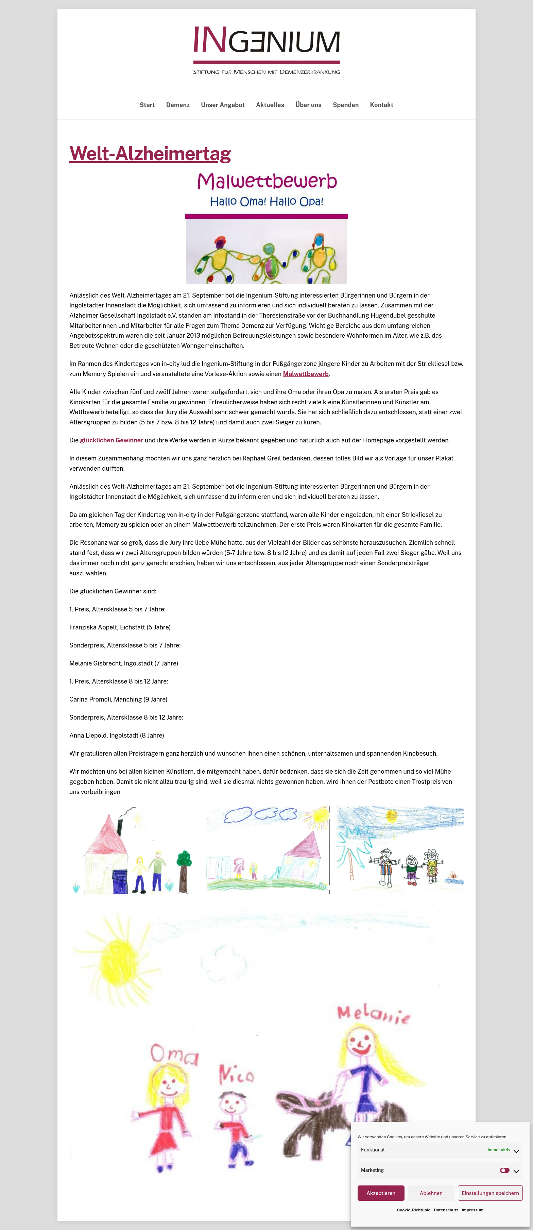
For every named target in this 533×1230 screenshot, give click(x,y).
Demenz (178, 104)
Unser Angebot (223, 104)
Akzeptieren (380, 1193)
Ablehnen (431, 1193)
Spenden (346, 104)
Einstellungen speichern (490, 1193)
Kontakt (382, 104)
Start (147, 104)
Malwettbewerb (306, 373)
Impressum (472, 1210)
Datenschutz (446, 1210)
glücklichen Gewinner (111, 440)
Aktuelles (270, 104)
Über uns (308, 104)
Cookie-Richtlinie (414, 1210)
